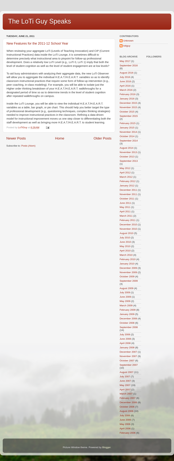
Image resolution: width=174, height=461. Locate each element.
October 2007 (127, 360)
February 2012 (128, 181)
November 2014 (128, 132)
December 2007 (128, 352)
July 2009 (125, 292)
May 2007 (125, 385)
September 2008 (129, 327)
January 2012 (127, 185)
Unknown (128, 40)
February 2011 (128, 220)
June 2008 (125, 338)
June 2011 (125, 203)
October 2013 (127, 156)
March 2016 (126, 90)
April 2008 (125, 343)
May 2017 (125, 61)
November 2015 (128, 107)
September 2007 (129, 365)
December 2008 (128, 318)
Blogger (106, 447)
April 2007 (125, 389)
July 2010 (125, 237)
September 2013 (129, 161)
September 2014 (129, 140)
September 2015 (129, 116)
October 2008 (127, 323)
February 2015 (128, 123)
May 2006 (125, 424)
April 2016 (125, 85)
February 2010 (128, 259)
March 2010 (126, 255)
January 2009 (127, 314)
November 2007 (128, 356)
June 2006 (125, 419)
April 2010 (125, 250)
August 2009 (126, 288)
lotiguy (126, 45)
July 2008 (125, 334)
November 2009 (128, 272)
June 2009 (125, 296)
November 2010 (128, 229)
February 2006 (128, 432)
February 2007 (128, 398)
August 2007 (126, 372)
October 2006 (127, 406)
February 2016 (128, 94)
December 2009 (128, 268)
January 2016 (127, 98)
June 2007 (125, 380)
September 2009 (129, 280)
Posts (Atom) (28, 145)
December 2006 (128, 402)
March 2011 (126, 215)
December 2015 (128, 103)
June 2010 (125, 242)
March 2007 (126, 393)
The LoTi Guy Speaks (39, 21)
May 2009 (125, 301)
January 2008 (127, 347)
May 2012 (125, 168)
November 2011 (128, 194)
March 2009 (126, 305)
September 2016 (129, 65)
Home (59, 138)
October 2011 (127, 198)
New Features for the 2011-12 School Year (37, 43)
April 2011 (125, 211)
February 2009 (128, 309)
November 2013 (128, 152)
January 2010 (127, 263)
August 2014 (126, 148)
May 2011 (125, 207)
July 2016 (125, 77)
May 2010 (125, 246)
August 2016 (126, 72)
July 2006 (125, 415)
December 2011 (128, 190)
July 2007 (125, 376)
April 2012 (125, 172)
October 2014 (127, 136)
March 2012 (126, 177)
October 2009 (127, 276)
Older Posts (102, 138)
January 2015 (127, 127)
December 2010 (128, 224)
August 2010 (126, 233)
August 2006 (126, 411)
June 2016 (125, 81)
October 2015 (127, 111)
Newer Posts (16, 138)
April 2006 (125, 428)
